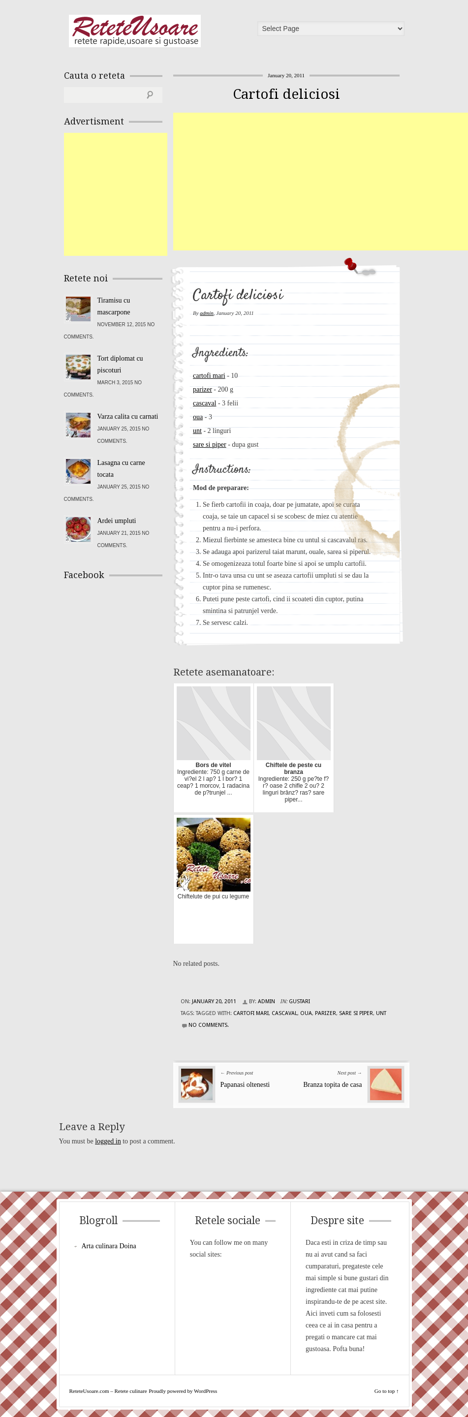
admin (207, 313)
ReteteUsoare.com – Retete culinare (135, 31)
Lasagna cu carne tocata (121, 468)
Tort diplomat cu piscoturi (120, 364)
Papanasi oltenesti (245, 1084)
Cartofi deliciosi (286, 94)
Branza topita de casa (332, 1084)
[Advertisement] (320, 181)
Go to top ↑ (386, 1391)
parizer (202, 389)
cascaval (204, 403)
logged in (108, 1141)
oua (198, 417)
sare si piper (209, 444)
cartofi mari (209, 375)
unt (197, 430)
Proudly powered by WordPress (183, 1391)
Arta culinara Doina (109, 1246)
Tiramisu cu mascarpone (113, 306)
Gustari (299, 1001)
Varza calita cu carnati (127, 416)
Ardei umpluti (116, 520)
